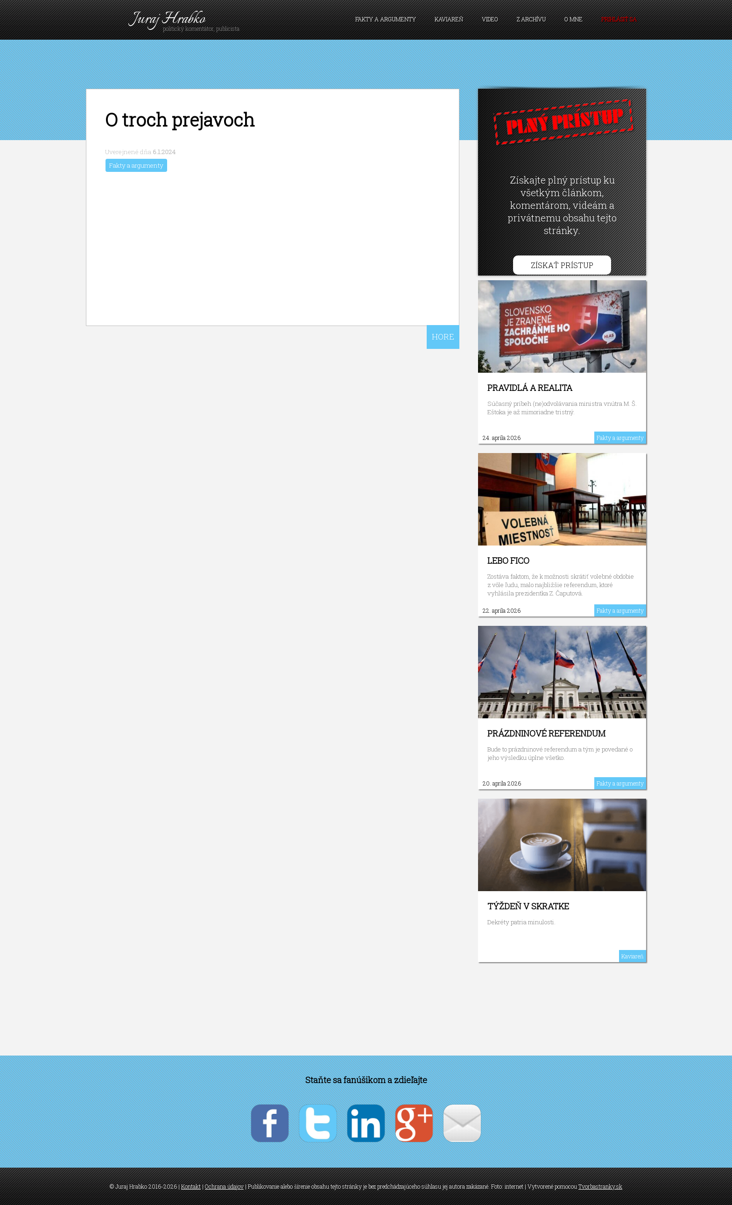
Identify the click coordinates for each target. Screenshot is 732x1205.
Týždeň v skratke (528, 906)
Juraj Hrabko (169, 19)
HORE (443, 336)
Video (490, 19)
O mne (573, 19)
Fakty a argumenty (385, 19)
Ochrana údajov (224, 1186)
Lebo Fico (508, 560)
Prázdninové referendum (546, 733)
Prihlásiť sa (619, 19)
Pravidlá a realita (529, 387)
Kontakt (191, 1186)
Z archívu (531, 19)
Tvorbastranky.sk (600, 1186)
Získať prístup (562, 265)
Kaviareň (449, 19)
